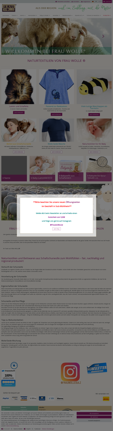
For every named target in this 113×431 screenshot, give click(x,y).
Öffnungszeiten (73, 202)
